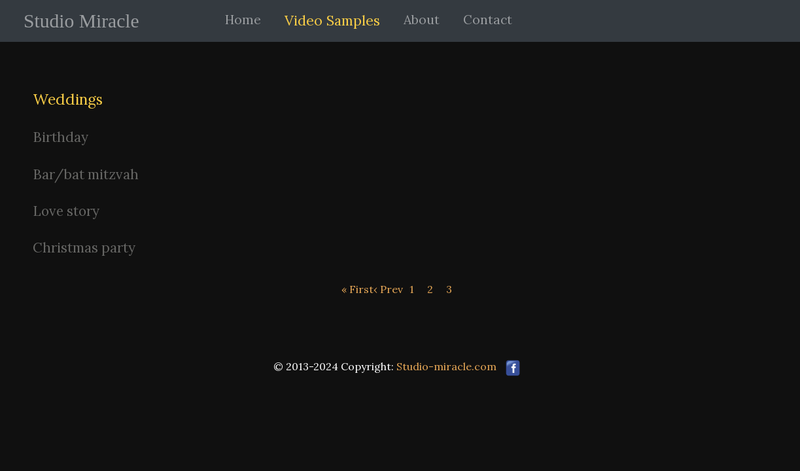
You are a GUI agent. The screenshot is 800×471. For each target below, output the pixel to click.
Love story (66, 211)
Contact (487, 19)
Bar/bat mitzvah (86, 174)
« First (357, 289)
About (422, 19)
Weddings (68, 99)
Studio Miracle (81, 20)
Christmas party (84, 247)
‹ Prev (388, 289)
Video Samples (332, 20)
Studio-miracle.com (446, 366)
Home (243, 19)
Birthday (60, 137)
